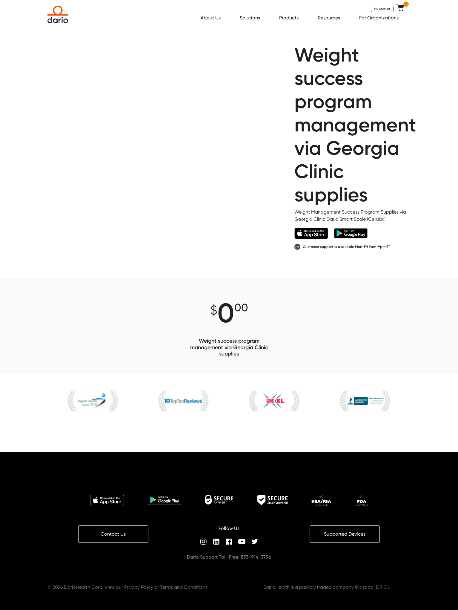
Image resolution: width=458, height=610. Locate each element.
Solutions (250, 18)
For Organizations (379, 18)
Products (289, 18)
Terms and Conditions (184, 587)
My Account (382, 8)
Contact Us (113, 534)
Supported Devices (344, 534)
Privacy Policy (138, 587)
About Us (211, 18)
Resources (329, 18)
